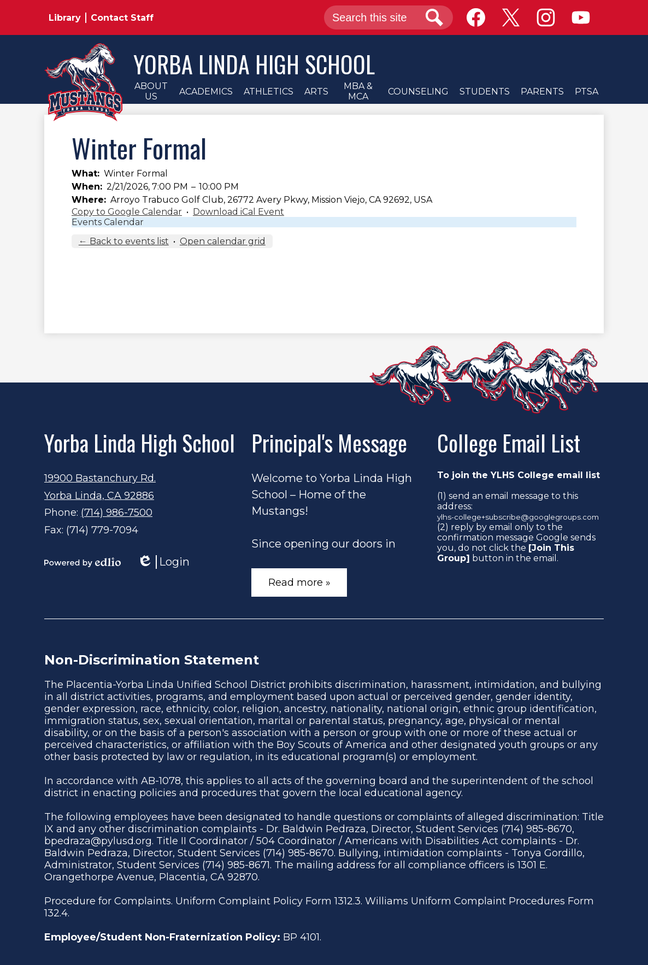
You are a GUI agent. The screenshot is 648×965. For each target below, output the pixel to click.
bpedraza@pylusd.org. (99, 841)
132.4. (56, 913)
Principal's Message (329, 442)
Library (65, 18)
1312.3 (347, 901)
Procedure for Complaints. (108, 901)
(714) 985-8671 (236, 865)
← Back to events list (124, 241)
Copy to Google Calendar (127, 212)
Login (163, 562)
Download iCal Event (238, 212)
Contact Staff (122, 18)
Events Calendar (108, 222)
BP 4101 (301, 937)
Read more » (299, 582)
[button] (151, 91)
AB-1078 (161, 781)
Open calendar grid (223, 241)
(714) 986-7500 (116, 513)
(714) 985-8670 (536, 829)
